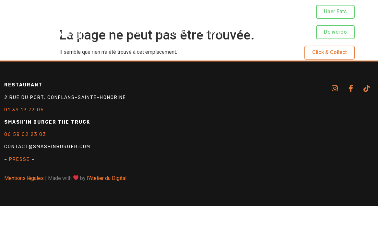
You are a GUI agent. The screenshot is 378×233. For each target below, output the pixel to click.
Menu (132, 32)
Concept (215, 32)
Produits (258, 32)
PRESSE (19, 159)
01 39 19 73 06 (24, 110)
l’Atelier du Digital (106, 178)
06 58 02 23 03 (25, 134)
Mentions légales (24, 178)
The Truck (170, 32)
